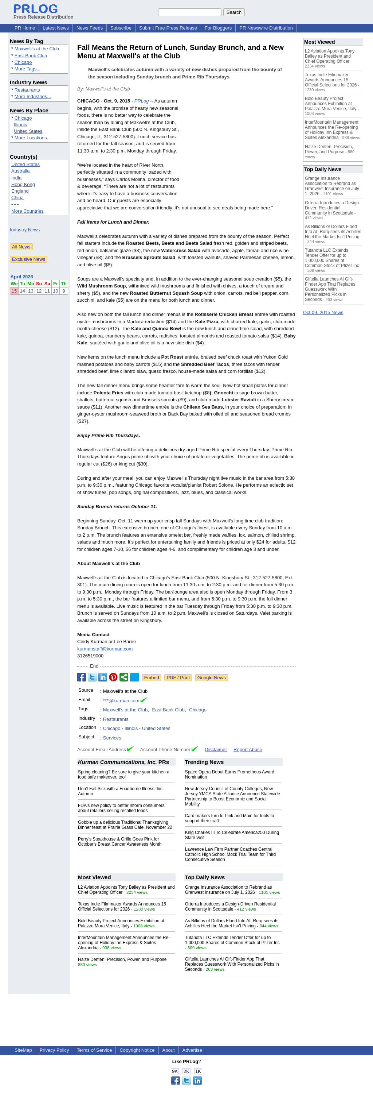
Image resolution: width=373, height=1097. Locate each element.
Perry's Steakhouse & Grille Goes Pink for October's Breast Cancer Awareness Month (120, 842)
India (16, 178)
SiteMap (23, 1050)
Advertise (192, 1050)
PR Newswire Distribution (266, 28)
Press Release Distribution (43, 14)
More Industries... (33, 96)
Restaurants (27, 90)
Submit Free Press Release (168, 28)
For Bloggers (218, 28)
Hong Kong (23, 184)
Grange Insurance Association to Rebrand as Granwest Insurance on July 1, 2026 (228, 890)
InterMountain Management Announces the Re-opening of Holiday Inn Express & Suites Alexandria (124, 942)
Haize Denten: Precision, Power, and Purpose (122, 959)
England (20, 191)
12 (39, 291)
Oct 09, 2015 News (323, 312)
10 (55, 291)
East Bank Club (31, 55)
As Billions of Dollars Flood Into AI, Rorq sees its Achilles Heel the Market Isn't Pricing (232, 923)
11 (47, 291)
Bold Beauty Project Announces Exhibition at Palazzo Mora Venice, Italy (121, 923)
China (17, 197)
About (168, 1050)
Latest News (56, 28)
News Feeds (89, 28)
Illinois (20, 124)
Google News (211, 677)
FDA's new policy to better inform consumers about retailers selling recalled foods (121, 808)
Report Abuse (247, 749)
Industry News (25, 229)
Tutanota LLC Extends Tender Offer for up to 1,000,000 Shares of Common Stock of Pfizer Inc (232, 940)
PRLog (141, 101)
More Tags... (27, 69)
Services (112, 738)
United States (28, 131)
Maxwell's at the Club (37, 48)
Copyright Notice (136, 1050)
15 (14, 291)
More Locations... (33, 137)
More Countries (27, 211)
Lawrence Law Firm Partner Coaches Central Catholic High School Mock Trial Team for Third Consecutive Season (230, 854)
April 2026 (22, 276)
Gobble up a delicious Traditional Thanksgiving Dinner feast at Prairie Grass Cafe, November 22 (125, 825)
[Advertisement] (241, 151)
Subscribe (120, 28)
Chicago (23, 62)
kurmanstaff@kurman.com (105, 649)
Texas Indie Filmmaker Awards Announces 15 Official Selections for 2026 (122, 906)
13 (30, 291)
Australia (20, 171)
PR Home (25, 28)
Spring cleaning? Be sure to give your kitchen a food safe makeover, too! (123, 774)
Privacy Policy (54, 1050)
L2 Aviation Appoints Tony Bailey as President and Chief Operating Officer (329, 56)
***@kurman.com (121, 700)
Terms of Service (94, 1050)
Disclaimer (216, 749)
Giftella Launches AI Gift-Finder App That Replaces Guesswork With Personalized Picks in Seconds (232, 964)
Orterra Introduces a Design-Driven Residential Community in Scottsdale (230, 906)
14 (22, 291)
